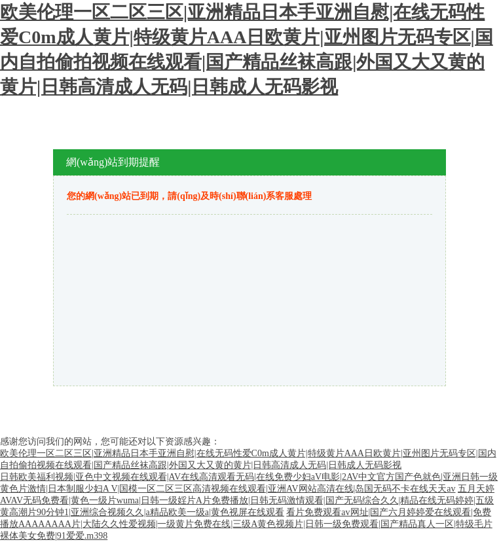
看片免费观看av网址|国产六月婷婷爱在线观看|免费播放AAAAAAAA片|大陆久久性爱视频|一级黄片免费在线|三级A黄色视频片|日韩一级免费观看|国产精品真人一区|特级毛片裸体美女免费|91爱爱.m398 (246, 524)
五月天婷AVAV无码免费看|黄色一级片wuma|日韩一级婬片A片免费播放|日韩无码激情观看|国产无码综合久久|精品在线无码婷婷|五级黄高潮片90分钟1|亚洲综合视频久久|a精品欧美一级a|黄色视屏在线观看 (247, 500)
